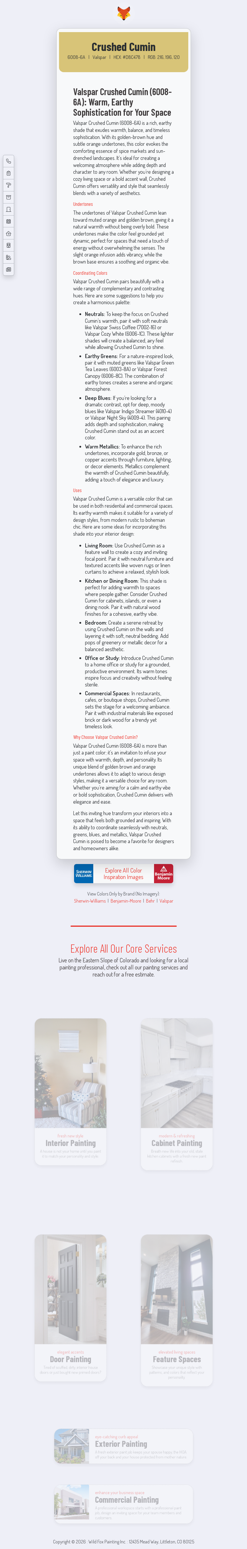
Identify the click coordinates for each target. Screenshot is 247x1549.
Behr (150, 901)
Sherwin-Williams (90, 901)
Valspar (166, 901)
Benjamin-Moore (126, 901)
